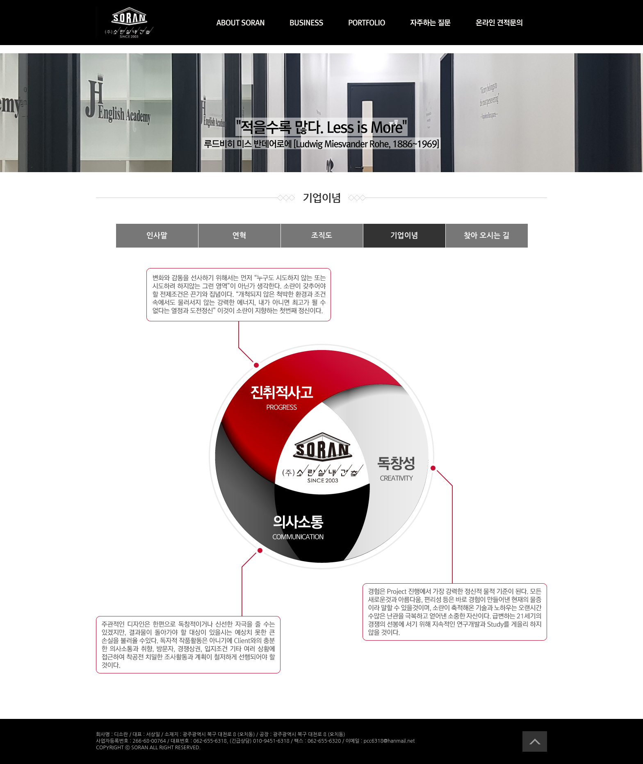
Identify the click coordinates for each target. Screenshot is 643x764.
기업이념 (404, 235)
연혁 (239, 235)
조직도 (321, 235)
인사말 (156, 235)
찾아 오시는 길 (487, 235)
